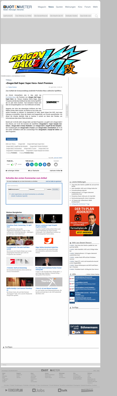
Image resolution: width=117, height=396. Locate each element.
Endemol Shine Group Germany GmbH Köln (83, 278)
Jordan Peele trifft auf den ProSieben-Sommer (82, 258)
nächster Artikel (56, 170)
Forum (88, 6)
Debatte (61, 374)
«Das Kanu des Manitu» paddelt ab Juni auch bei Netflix (85, 185)
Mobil (3, 377)
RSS (3, 374)
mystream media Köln (84, 294)
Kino (80, 6)
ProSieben (11, 153)
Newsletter (4, 376)
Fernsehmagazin (19, 385)
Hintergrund (19, 374)
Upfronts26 (8, 16)
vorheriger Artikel (12, 170)
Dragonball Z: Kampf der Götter (15, 150)
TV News (38, 385)
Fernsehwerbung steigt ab (79, 190)
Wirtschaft (33, 377)
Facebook (4, 380)
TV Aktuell (12, 385)
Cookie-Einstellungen (92, 381)
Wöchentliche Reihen (50, 374)
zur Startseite (33, 170)
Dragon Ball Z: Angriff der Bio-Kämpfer (17, 146)
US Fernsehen (32, 385)
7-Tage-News (5, 379)
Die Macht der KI (56, 16)
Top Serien (94, 385)
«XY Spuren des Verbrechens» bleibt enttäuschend (82, 201)
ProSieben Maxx (11, 97)
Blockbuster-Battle (77, 379)
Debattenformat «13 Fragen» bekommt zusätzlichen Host (83, 193)
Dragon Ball (21, 144)
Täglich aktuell (48, 377)
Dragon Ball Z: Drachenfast (14, 148)
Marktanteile (48, 376)
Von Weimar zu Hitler (23, 16)
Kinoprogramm (77, 385)
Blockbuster (56, 385)
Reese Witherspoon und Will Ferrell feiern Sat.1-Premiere (83, 266)
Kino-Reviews (62, 377)
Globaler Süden (71, 16)
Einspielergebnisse (77, 377)
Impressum (90, 383)
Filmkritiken (26, 385)
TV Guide (51, 385)
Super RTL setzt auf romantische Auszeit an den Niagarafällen (83, 262)
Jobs (89, 376)
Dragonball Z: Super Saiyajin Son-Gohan (37, 150)
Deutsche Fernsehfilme (86, 385)
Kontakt (89, 377)
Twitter (3, 381)
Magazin (42, 6)
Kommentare (11, 139)
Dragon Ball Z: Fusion (30, 148)
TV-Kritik (61, 376)
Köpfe (32, 380)
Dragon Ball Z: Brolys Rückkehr (39, 146)
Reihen (18, 376)
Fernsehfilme (63, 385)
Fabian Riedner (12, 87)
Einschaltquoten (44, 385)
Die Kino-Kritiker (76, 376)
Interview (19, 377)
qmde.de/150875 (58, 157)
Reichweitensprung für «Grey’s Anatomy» (83, 198)
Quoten (59, 6)
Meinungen (70, 6)
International (34, 379)
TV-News (33, 374)
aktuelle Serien (69, 385)
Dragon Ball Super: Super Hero (35, 144)
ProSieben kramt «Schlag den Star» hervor (83, 269)
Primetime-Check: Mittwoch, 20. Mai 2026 (83, 196)
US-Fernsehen (34, 381)
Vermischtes (33, 376)
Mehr (95, 6)
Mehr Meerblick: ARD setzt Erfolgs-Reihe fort (84, 188)
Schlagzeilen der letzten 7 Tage (80, 204)
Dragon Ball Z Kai (43, 148)
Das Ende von (85, 16)
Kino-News (75, 374)
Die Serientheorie (40, 16)
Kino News (6, 385)
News (51, 6)
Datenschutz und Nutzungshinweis (92, 379)
